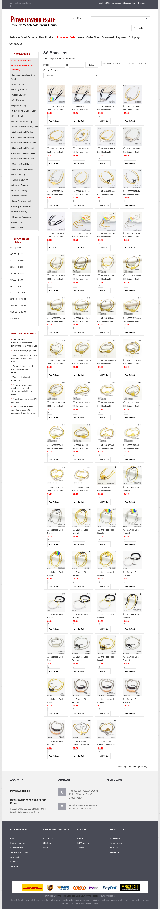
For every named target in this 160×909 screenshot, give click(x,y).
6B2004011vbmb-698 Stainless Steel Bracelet (132, 321)
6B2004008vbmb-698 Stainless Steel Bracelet (56, 321)
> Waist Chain (17, 222)
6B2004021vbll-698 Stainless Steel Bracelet (80, 448)
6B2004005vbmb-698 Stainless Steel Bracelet (81, 279)
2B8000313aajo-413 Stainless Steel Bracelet (55, 236)
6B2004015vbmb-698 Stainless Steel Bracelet (132, 363)
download (14, 857)
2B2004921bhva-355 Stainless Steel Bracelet (132, 109)
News (46, 848)
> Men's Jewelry (18, 174)
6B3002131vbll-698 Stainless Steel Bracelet (131, 236)
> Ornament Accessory (21, 217)
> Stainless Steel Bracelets (23, 153)
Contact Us (48, 838)
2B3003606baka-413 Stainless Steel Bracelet (106, 194)
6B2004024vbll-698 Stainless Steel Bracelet (55, 490)
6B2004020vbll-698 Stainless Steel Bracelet (55, 448)
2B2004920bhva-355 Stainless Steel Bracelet (81, 194)
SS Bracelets (72, 58)
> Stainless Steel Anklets (22, 169)
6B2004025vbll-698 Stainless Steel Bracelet (80, 490)
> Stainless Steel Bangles (22, 158)
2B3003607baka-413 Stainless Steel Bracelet (132, 194)
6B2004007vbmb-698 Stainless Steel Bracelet (132, 279)
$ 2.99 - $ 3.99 (17, 267)
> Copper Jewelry (19, 196)
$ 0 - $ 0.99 (15, 248)
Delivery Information (19, 843)
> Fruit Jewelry (17, 84)
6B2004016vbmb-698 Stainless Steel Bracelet (56, 406)
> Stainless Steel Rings (21, 164)
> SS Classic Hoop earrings (23, 137)
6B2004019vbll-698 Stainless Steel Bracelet (131, 406)
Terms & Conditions (19, 852)
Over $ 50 (14, 318)
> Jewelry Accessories (21, 206)
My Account (116, 3)
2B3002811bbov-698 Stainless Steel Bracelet (106, 490)
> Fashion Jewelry (19, 212)
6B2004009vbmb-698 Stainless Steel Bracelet (81, 321)
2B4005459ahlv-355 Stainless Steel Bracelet (131, 152)
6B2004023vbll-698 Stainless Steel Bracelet (131, 448)
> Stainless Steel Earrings (22, 132)
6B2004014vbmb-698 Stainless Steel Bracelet (106, 363)
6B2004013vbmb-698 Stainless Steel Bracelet (81, 363)
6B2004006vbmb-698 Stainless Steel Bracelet (106, 279)
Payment (14, 862)
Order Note (15, 866)
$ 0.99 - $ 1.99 (17, 254)
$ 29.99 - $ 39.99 (18, 305)
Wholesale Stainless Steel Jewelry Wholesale (77, 896)
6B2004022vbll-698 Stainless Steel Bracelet (105, 448)
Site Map (47, 843)
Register (80, 18)
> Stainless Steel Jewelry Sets (24, 127)
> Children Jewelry (19, 190)
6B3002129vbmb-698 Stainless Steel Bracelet (81, 236)
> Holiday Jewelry (19, 89)
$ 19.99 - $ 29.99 (18, 299)
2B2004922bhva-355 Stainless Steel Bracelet (56, 152)
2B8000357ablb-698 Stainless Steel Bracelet (81, 109)
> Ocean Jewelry (18, 95)
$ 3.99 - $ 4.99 (17, 273)
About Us (14, 838)
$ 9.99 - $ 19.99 (17, 292)
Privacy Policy (16, 848)
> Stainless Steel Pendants (23, 148)
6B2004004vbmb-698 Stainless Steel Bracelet (56, 279)
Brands (80, 838)
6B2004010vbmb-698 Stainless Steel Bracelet (106, 321)
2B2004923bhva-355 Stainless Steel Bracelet (81, 152)
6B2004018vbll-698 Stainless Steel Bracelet (105, 406)
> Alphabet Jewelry (19, 180)
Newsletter (114, 852)
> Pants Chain (17, 227)
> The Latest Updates (21, 60)
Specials (80, 848)
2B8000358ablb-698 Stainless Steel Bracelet (106, 109)
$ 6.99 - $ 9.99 (17, 286)
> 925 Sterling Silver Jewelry (23, 111)
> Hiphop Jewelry (18, 105)
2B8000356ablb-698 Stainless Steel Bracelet (55, 109)
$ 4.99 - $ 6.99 (17, 280)
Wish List (114, 848)
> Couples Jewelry (19, 185)
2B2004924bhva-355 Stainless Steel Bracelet (106, 152)
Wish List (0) (104, 3)
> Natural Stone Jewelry (21, 121)
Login (72, 18)
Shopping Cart (129, 3)
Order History (116, 843)
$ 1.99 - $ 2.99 (17, 260)
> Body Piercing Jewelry (21, 201)
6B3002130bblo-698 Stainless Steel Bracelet (106, 236)
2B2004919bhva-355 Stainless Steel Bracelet (56, 194)
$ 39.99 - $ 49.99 (18, 312)
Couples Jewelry (56, 58)
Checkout (141, 3)
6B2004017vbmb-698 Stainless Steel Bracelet (81, 406)
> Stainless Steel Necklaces (23, 143)
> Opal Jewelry (17, 100)
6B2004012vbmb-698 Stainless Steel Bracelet (56, 363)
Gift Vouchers (83, 843)
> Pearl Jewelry (18, 116)
